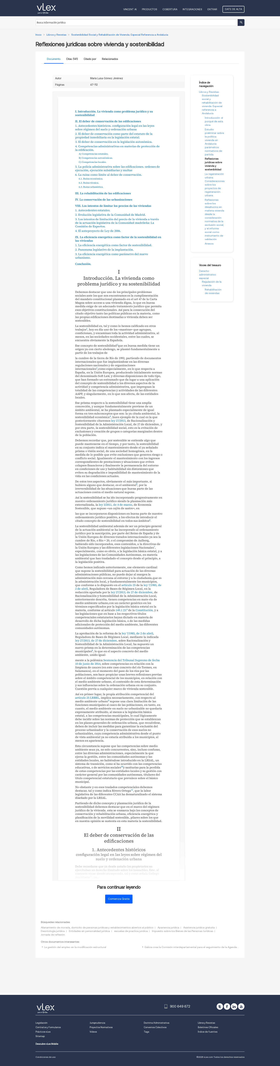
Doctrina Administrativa (156, 1022)
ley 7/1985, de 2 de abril (137, 633)
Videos (93, 1031)
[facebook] (227, 1006)
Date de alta (233, 9)
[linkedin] (234, 1006)
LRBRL (94, 698)
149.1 (119, 610)
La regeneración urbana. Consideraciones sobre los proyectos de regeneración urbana (214, 184)
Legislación (42, 1022)
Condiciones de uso (46, 1057)
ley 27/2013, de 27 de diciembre (131, 592)
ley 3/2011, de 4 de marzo (115, 505)
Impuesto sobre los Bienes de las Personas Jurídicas (182, 931)
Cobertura (169, 9)
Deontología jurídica (53, 931)
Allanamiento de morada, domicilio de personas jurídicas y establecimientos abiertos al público (97, 927)
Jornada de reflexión (53, 934)
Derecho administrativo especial (207, 275)
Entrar (212, 9)
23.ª (125, 610)
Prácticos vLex (43, 1031)
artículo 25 (128, 585)
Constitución (144, 610)
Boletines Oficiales (208, 1027)
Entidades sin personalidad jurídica (89, 931)
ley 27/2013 (118, 421)
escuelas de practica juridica (131, 931)
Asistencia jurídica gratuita (199, 927)
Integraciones (192, 9)
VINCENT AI (130, 9)
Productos (149, 9)
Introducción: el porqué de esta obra (214, 121)
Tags (146, 1031)
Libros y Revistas (209, 91)
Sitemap (40, 1036)
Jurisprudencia (97, 1022)
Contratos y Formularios (48, 1027)
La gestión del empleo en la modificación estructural (75, 947)
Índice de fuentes (207, 1031)
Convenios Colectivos (155, 1027)
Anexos (209, 243)
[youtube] (241, 1006)
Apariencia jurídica (168, 927)
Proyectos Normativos (101, 1027)
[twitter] (220, 1006)
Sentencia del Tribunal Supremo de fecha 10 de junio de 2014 (117, 662)
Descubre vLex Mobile (47, 1044)
